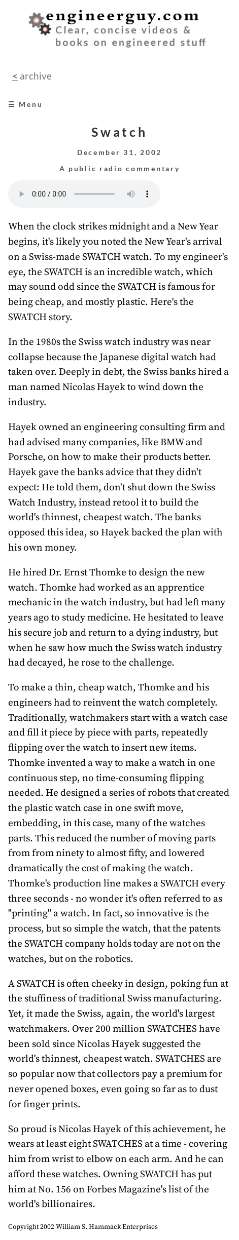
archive (35, 76)
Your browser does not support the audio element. (84, 194)
